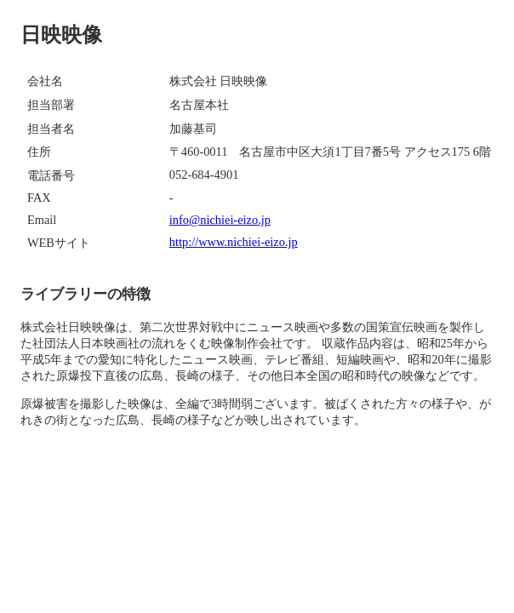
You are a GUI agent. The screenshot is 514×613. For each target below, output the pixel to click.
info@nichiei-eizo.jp (220, 219)
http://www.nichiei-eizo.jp (233, 242)
